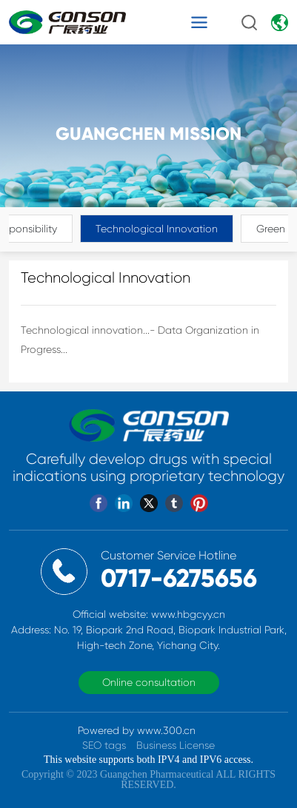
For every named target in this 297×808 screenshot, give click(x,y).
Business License (175, 745)
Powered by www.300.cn (137, 730)
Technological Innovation (157, 229)
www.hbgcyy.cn (188, 614)
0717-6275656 (179, 578)
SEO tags (104, 745)
